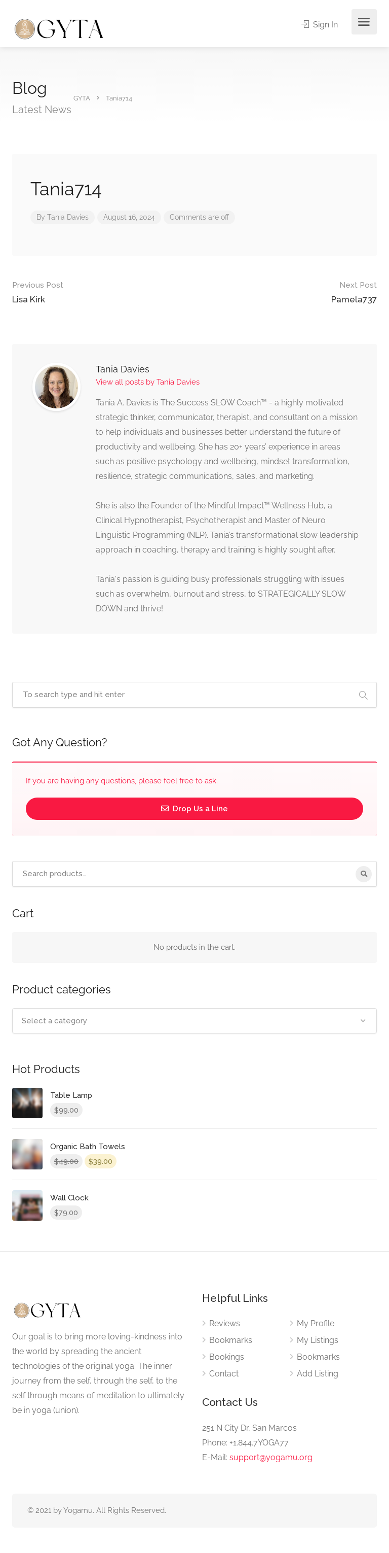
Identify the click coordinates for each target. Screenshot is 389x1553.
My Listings (317, 1340)
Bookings (226, 1357)
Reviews (224, 1323)
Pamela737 (354, 291)
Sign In (319, 24)
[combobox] (194, 1020)
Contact (224, 1373)
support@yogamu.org (271, 1457)
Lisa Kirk (37, 291)
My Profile (315, 1323)
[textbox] (194, 1021)
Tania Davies (68, 217)
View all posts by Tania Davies (148, 382)
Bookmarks (230, 1340)
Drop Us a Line (194, 808)
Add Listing (317, 1373)
